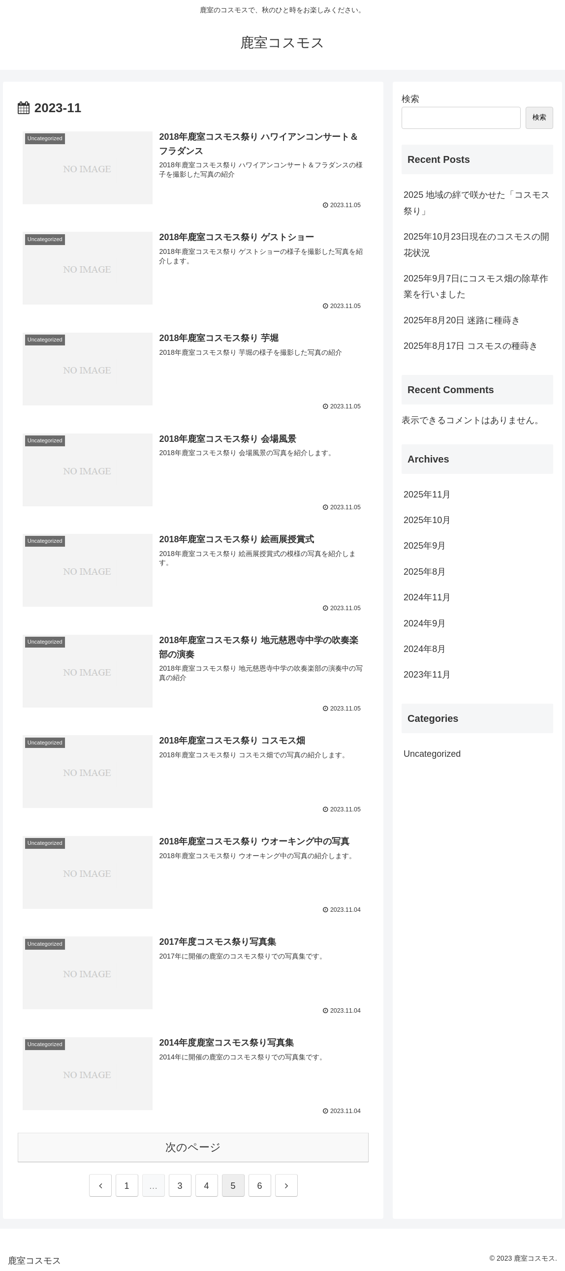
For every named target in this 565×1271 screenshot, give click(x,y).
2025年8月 (425, 572)
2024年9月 (425, 623)
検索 (410, 99)
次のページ (193, 1145)
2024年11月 (427, 597)
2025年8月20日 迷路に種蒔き (462, 320)
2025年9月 (425, 546)
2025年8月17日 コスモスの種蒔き (471, 346)
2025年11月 (427, 494)
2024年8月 (425, 649)
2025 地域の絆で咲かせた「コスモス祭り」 (477, 203)
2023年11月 (427, 675)
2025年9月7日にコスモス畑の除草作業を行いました (476, 286)
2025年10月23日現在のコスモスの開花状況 (476, 244)
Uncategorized (432, 754)
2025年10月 (427, 520)
